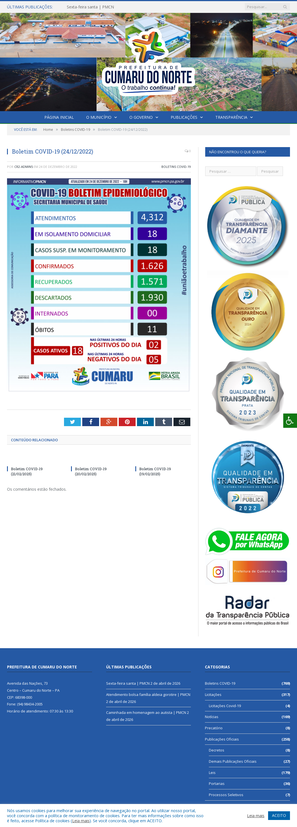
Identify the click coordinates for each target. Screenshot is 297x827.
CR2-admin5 (23, 167)
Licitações (213, 694)
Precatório (214, 727)
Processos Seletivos (226, 794)
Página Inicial (59, 117)
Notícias (211, 716)
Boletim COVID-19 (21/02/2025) (27, 471)
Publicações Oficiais (222, 739)
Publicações (184, 117)
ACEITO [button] (279, 815)
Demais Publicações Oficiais (233, 761)
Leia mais (81, 820)
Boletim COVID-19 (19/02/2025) (155, 471)
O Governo (141, 117)
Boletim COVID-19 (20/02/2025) (91, 471)
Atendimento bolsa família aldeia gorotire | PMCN (148, 694)
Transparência (231, 117)
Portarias (217, 783)
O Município (98, 117)
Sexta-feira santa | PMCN (90, 7)
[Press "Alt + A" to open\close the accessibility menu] (290, 421)
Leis (212, 772)
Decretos (216, 750)
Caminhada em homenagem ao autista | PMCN (146, 712)
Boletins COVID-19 (176, 167)
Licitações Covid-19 (225, 705)
